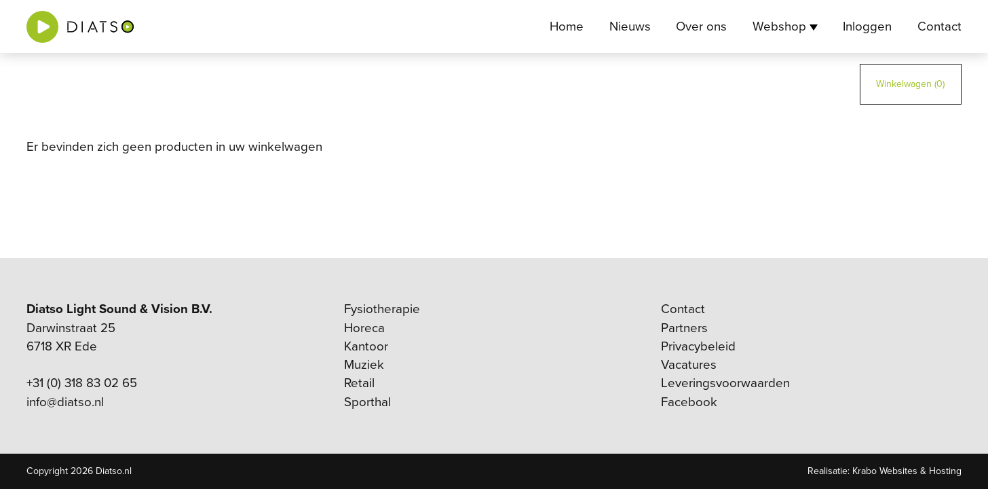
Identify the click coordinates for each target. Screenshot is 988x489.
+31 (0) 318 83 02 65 (81, 383)
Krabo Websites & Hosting (907, 471)
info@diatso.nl (65, 402)
